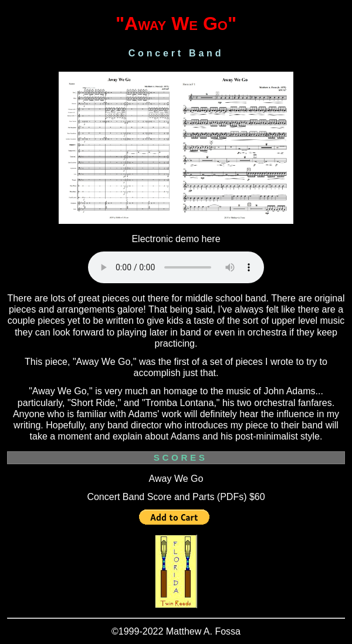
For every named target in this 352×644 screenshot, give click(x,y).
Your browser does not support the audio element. (176, 267)
